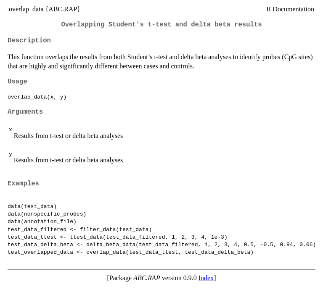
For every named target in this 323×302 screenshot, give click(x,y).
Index (206, 277)
